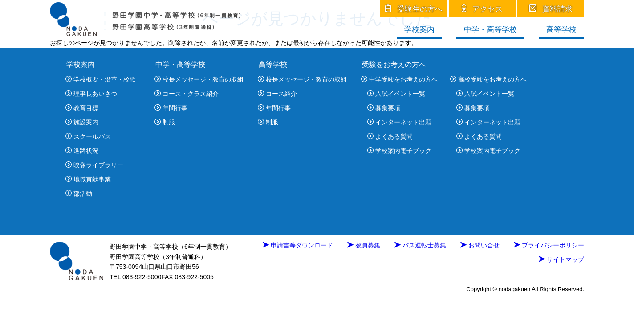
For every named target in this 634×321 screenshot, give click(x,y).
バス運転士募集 (420, 245)
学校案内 (419, 30)
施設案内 (81, 122)
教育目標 (81, 107)
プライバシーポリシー (549, 245)
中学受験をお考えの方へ (399, 79)
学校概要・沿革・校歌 (100, 79)
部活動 (78, 193)
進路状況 (81, 150)
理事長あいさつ (91, 93)
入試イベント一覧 (396, 93)
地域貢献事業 (88, 179)
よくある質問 (390, 136)
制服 (164, 122)
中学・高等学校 (490, 30)
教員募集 (363, 245)
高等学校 (561, 30)
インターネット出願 (399, 122)
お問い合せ (480, 245)
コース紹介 (277, 93)
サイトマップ (561, 259)
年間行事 (170, 107)
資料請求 (551, 8)
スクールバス (88, 136)
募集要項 (383, 107)
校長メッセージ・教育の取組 (199, 79)
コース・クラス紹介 (186, 93)
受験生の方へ (414, 8)
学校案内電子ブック (399, 150)
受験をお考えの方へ (394, 64)
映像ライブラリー (94, 165)
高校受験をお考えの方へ (488, 79)
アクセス (482, 8)
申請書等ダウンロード (298, 245)
